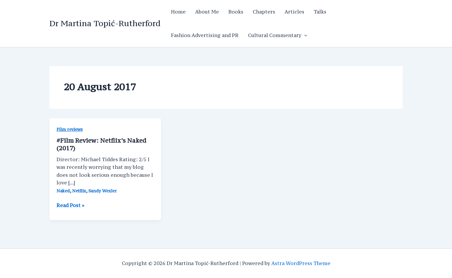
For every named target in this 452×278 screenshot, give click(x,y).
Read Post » (70, 205)
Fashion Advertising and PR (205, 35)
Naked (63, 191)
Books (235, 12)
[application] (304, 35)
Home (178, 12)
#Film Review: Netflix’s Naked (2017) (101, 144)
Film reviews (69, 129)
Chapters (264, 12)
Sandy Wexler (102, 191)
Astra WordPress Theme (300, 263)
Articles (294, 12)
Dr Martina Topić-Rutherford (104, 23)
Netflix (79, 191)
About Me (207, 12)
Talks (320, 12)
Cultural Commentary (277, 35)
